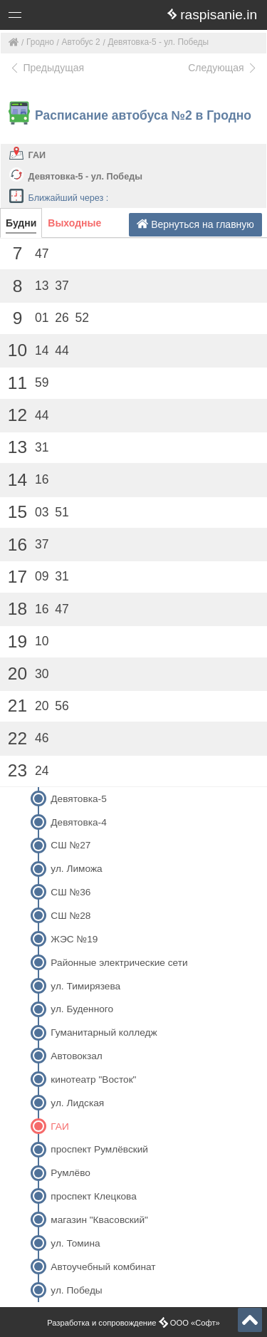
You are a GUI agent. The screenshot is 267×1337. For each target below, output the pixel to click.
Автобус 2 (81, 42)
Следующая (223, 67)
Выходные (74, 223)
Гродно (40, 42)
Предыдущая (46, 67)
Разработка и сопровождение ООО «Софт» (133, 1322)
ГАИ (37, 155)
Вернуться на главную (195, 224)
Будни (21, 223)
